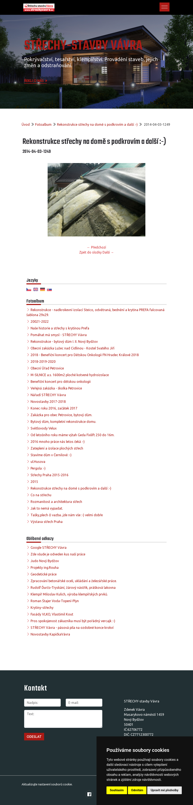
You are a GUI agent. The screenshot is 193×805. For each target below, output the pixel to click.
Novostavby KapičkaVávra (50, 634)
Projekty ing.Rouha (45, 567)
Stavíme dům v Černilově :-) (51, 455)
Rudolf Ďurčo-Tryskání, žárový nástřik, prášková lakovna (73, 587)
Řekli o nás (36, 81)
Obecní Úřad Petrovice (47, 368)
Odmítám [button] (137, 790)
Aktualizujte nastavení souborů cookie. (47, 784)
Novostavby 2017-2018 (48, 401)
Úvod (26, 124)
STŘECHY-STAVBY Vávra (83, 46)
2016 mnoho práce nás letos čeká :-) (58, 441)
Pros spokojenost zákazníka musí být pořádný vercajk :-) (73, 621)
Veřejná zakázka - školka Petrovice (56, 388)
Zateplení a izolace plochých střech (57, 448)
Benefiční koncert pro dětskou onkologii (61, 381)
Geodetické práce (44, 574)
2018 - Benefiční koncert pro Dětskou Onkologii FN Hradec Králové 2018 (85, 355)
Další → (108, 252)
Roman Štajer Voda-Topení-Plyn (55, 601)
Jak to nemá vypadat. (47, 508)
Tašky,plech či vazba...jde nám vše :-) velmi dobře (67, 515)
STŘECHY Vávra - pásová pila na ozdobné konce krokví (72, 627)
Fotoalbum (43, 124)
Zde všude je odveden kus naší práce (58, 554)
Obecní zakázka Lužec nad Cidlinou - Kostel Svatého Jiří (72, 348)
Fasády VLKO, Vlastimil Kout (52, 614)
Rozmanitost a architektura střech (56, 502)
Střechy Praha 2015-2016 (49, 475)
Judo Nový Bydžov (45, 561)
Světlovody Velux (44, 428)
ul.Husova (38, 461)
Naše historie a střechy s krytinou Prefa (60, 328)
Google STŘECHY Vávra (49, 547)
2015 (34, 482)
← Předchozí (96, 247)
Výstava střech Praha (47, 522)
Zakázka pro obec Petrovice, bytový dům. (61, 415)
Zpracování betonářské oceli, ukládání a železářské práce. (74, 581)
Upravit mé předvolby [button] (164, 790)
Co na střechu (41, 495)
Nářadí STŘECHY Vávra (48, 395)
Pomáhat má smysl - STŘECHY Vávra (59, 335)
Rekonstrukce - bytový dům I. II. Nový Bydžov (64, 341)
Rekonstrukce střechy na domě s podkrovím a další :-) (97, 124)
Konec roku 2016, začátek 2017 (54, 408)
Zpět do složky (90, 252)
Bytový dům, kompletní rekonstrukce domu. (63, 421)
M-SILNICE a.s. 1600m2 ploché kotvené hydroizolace (70, 375)
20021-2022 (40, 321)
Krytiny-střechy (42, 607)
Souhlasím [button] (117, 790)
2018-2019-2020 (43, 361)
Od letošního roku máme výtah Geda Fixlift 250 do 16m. (72, 435)
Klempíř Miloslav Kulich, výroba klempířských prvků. (69, 594)
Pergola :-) (38, 468)
